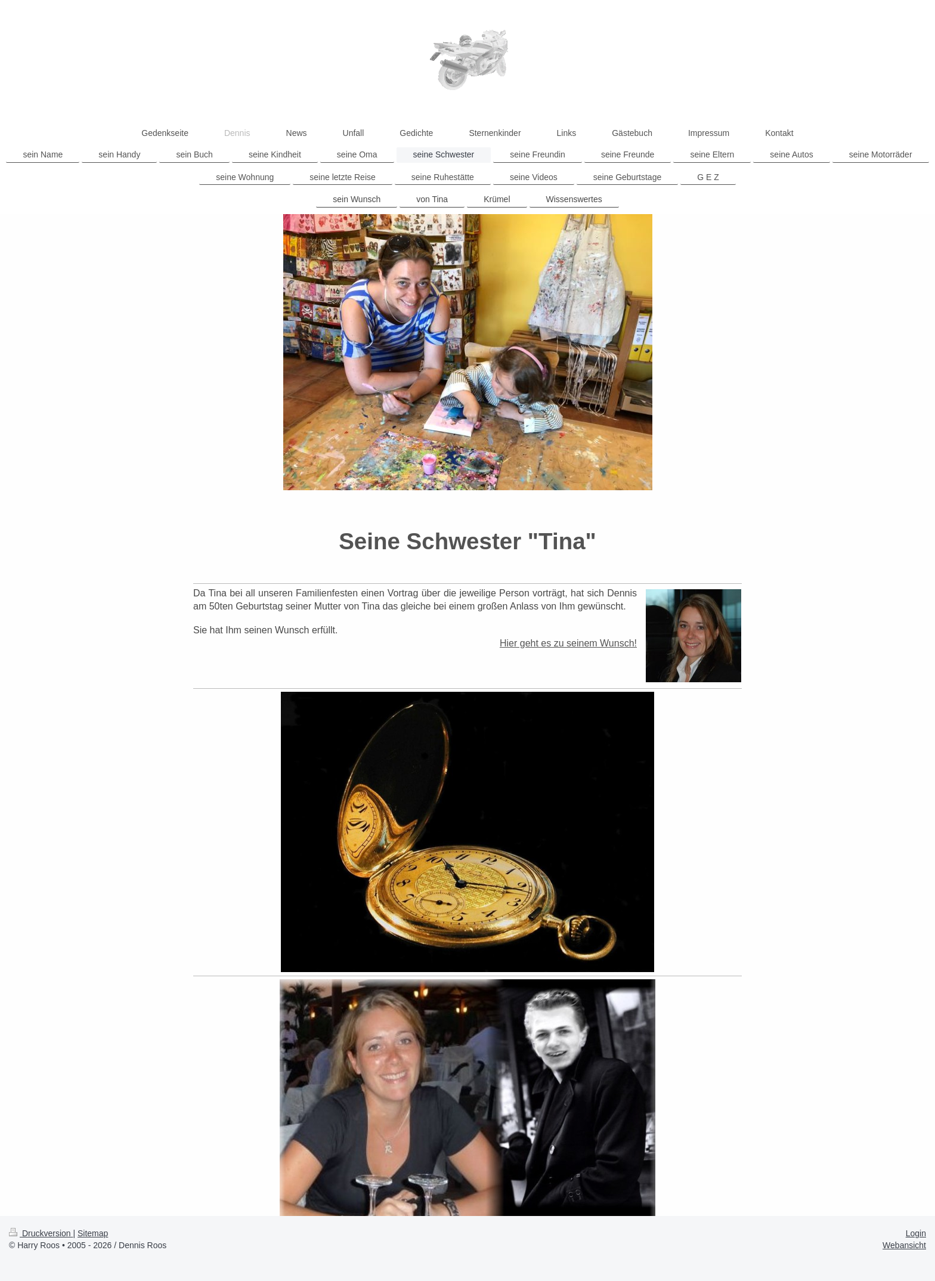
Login (916, 1233)
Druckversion (41, 1233)
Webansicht (904, 1245)
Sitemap (93, 1233)
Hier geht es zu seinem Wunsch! (568, 643)
